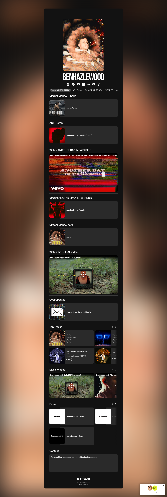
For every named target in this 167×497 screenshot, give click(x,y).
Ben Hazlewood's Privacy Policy (83, 482)
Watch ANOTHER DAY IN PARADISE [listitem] (99, 90)
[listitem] (68, 84)
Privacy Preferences (83, 484)
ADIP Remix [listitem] (77, 90)
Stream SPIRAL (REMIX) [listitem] (60, 90)
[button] (83, 478)
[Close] (163, 485)
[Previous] (112, 327)
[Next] (116, 327)
